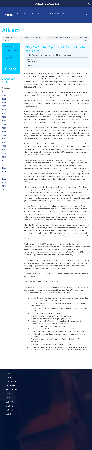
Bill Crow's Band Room (59, 37)
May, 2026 (8, 57)
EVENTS (63, 13)
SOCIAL (67, 13)
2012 (4, 142)
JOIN (56, 13)
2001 (4, 182)
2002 (4, 178)
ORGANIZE (27, 13)
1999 (4, 189)
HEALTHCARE (46, 13)
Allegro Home (9, 37)
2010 (4, 149)
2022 (4, 106)
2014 (4, 135)
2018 (4, 120)
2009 (4, 153)
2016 (4, 127)
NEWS (21, 13)
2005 (4, 167)
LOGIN (70, 13)
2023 (4, 102)
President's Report (32, 37)
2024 (4, 98)
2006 (4, 164)
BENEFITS (39, 13)
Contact (6, 41)
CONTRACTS (34, 13)
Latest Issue (8, 46)
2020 (4, 113)
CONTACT (59, 13)
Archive (83, 41)
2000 (4, 185)
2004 (4, 171)
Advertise (82, 37)
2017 (4, 124)
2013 (4, 138)
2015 (4, 131)
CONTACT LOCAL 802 (47, 3)
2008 (4, 156)
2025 (4, 95)
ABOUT (51, 13)
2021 (4, 109)
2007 (4, 160)
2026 (4, 91)
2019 (4, 116)
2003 (4, 175)
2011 (4, 146)
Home (18, 13)
